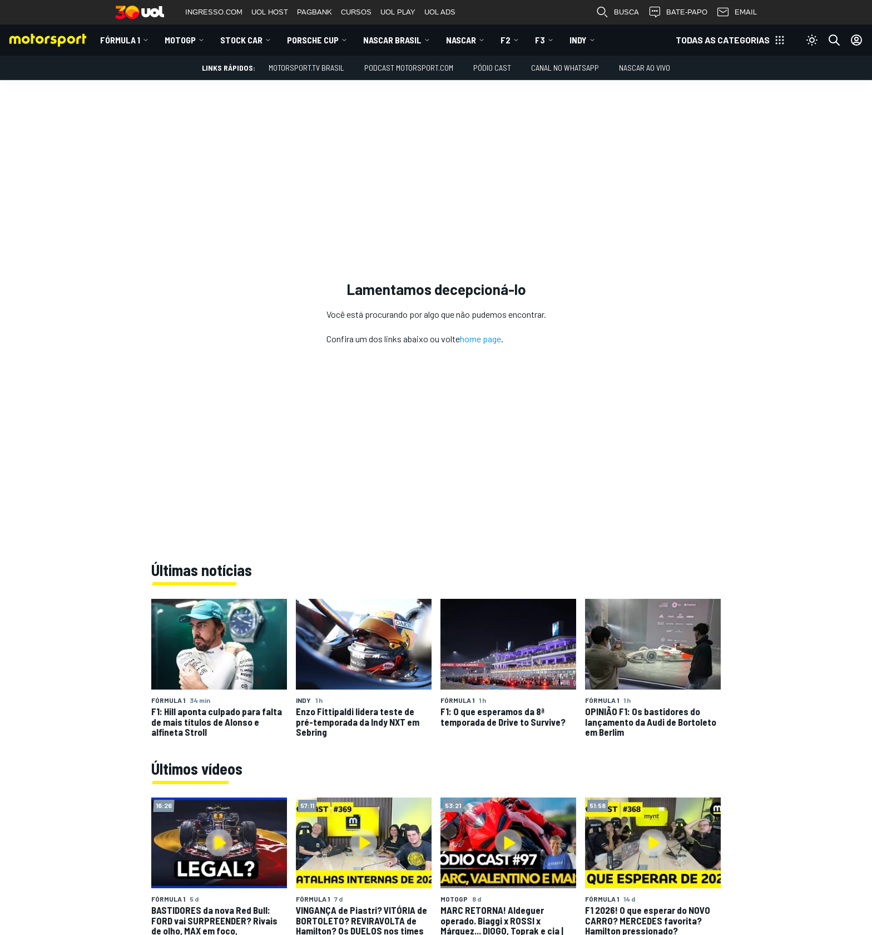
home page (480, 338)
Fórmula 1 (120, 40)
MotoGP (180, 40)
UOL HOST (269, 12)
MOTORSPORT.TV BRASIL (306, 67)
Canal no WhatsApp (565, 67)
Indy (578, 40)
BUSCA (617, 12)
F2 (506, 40)
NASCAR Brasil (392, 40)
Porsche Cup (313, 40)
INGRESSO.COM (213, 12)
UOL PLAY (397, 12)
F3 (540, 40)
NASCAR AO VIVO (644, 67)
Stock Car (241, 40)
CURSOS (356, 12)
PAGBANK (314, 12)
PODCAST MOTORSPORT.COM (408, 67)
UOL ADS (439, 12)
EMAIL (736, 12)
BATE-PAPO (677, 12)
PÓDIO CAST (492, 67)
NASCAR (461, 40)
